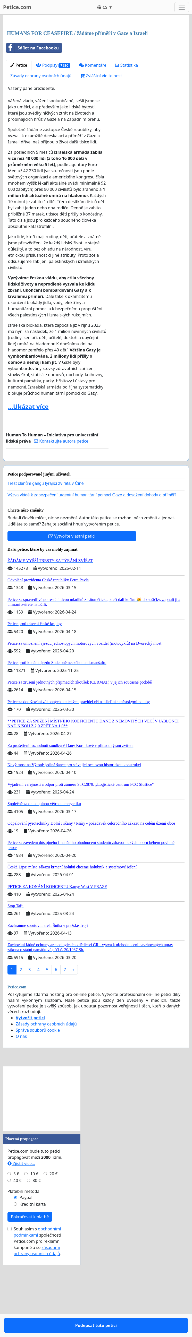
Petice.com (17, 7)
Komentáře (92, 137)
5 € (16, 1261)
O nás (21, 1123)
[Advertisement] (96, 59)
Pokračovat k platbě (30, 1304)
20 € (53, 1261)
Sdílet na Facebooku (32, 120)
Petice (18, 137)
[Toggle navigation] (181, 7)
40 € (17, 1267)
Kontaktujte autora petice (61, 513)
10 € (34, 1261)
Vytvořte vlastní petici (72, 623)
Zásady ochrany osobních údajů (40, 148)
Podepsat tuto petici (57, 536)
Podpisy (53, 137)
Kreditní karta (33, 1291)
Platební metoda (23, 1278)
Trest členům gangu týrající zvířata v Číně (45, 570)
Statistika (126, 137)
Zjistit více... (21, 1250)
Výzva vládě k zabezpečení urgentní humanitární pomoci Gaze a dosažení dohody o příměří (91, 582)
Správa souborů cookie (38, 1117)
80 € (36, 1267)
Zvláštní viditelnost (101, 148)
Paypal (26, 1284)
